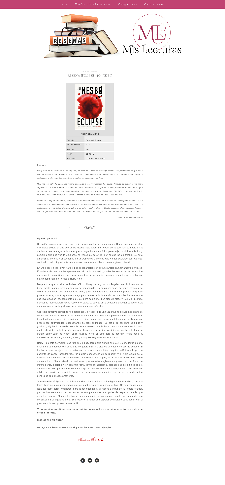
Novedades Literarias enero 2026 (92, 4)
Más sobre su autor (50, 419)
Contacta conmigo (154, 4)
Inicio (64, 4)
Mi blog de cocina (127, 4)
